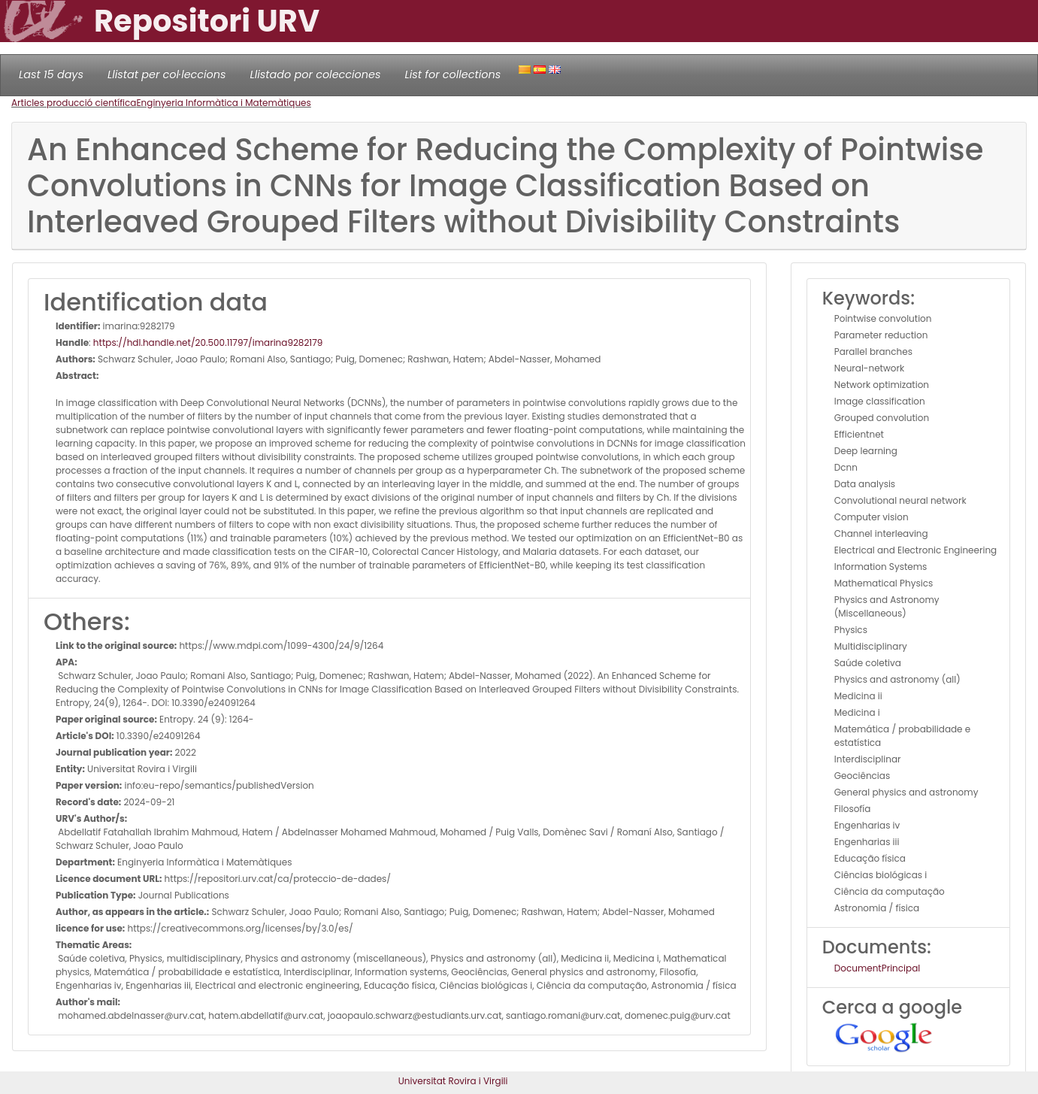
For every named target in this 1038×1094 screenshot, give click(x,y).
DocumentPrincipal (877, 968)
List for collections (452, 74)
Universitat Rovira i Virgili (453, 1080)
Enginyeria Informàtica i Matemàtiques (223, 102)
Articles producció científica (73, 102)
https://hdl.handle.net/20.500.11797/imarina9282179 (207, 342)
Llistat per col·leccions (166, 74)
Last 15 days (51, 74)
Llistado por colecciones (315, 74)
